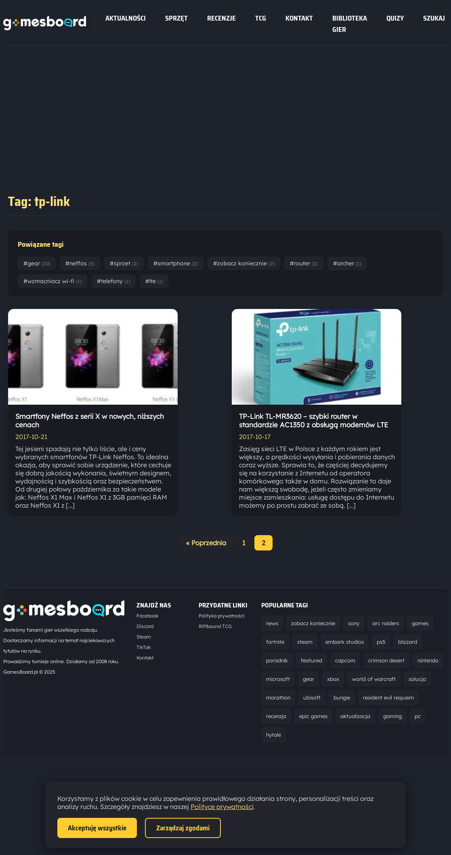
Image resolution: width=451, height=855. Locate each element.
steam (305, 642)
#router (304, 263)
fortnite (275, 642)
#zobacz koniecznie (244, 263)
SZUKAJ (434, 18)
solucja (417, 679)
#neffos (79, 263)
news (272, 623)
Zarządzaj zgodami (183, 828)
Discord (144, 626)
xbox (333, 679)
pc (418, 716)
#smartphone (175, 263)
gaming (392, 716)
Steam (143, 637)
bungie (342, 697)
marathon (278, 697)
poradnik (277, 660)
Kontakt (299, 18)
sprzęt (176, 18)
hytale (273, 734)
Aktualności (125, 18)
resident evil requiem (388, 697)
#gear (36, 263)
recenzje (221, 18)
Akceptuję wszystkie (97, 828)
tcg (260, 18)
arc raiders (385, 623)
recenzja (276, 716)
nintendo (427, 660)
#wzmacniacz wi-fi (52, 281)
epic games (313, 716)
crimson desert (386, 660)
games (420, 623)
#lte (154, 281)
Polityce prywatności (222, 806)
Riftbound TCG (215, 626)
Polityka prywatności (222, 616)
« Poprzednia (206, 543)
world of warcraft (374, 679)
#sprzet (124, 263)
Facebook (147, 616)
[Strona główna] (44, 28)
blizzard (407, 642)
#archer (347, 263)
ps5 (381, 642)
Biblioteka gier (349, 24)
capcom (345, 660)
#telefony (113, 281)
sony (353, 623)
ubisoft (312, 697)
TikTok (143, 647)
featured (311, 660)
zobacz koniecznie (313, 623)
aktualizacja (355, 716)
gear (308, 679)
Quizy (395, 18)
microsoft (278, 679)
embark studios (344, 642)
